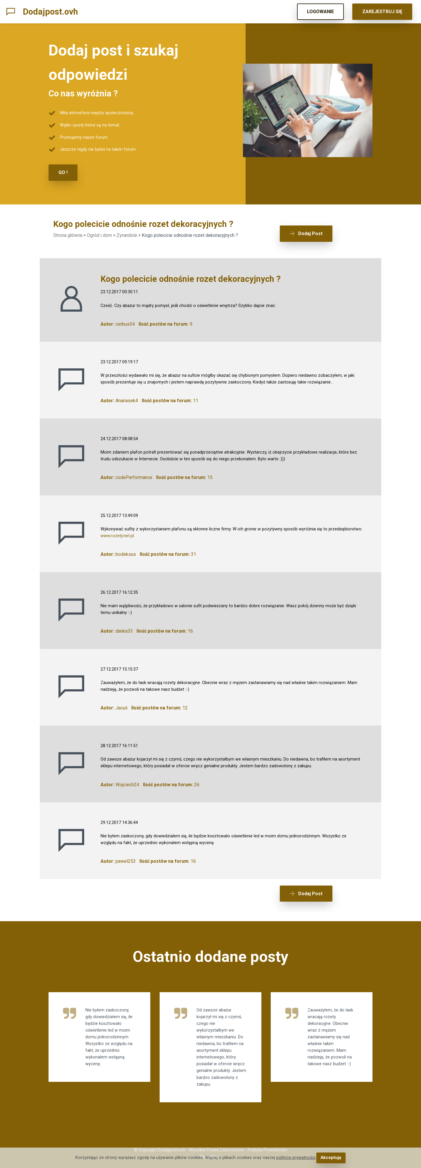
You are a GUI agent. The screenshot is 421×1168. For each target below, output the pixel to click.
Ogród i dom (99, 235)
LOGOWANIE (320, 11)
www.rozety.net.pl (117, 533)
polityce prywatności (296, 1157)
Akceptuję (331, 1157)
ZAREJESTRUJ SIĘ (382, 11)
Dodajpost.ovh (50, 12)
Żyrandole (127, 235)
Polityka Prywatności (267, 1146)
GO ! (63, 172)
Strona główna (67, 235)
